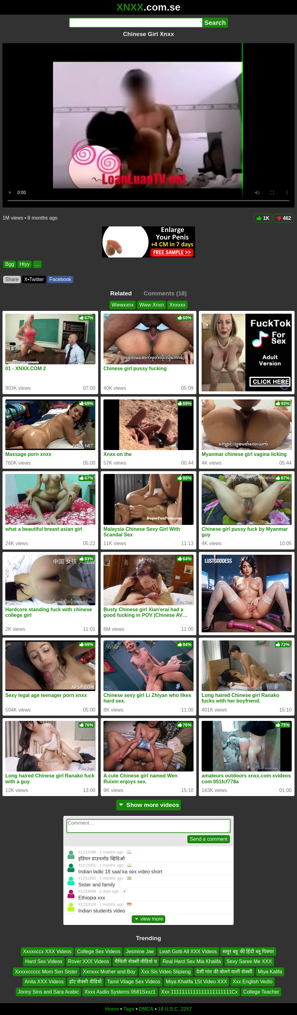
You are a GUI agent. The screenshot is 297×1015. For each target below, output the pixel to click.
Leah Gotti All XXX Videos (188, 951)
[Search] (135, 23)
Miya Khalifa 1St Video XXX (196, 981)
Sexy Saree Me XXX (249, 961)
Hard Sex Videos (43, 961)
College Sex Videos (98, 951)
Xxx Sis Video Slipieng (166, 971)
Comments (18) (165, 293)
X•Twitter (34, 279)
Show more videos (148, 805)
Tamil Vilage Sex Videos (133, 981)
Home (112, 1009)
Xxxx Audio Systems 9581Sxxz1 (120, 991)
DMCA (146, 1009)
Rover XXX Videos (88, 961)
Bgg (9, 264)
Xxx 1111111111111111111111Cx (199, 991)
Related (121, 293)
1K (263, 218)
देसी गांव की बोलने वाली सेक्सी (224, 971)
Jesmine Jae (140, 951)
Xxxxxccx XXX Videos (47, 951)
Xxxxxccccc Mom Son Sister (46, 971)
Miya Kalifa (270, 971)
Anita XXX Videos (44, 981)
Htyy (25, 264)
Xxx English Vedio (252, 981)
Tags (129, 1009)
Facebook (60, 279)
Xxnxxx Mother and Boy (109, 971)
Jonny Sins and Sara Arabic (48, 991)
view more (148, 919)
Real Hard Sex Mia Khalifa (191, 961)
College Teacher (261, 991)
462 (283, 218)
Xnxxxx (177, 304)
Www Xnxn (151, 304)
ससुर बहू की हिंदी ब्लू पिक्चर (248, 951)
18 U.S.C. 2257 (175, 1009)
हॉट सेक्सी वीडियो (85, 981)
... (37, 264)
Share (12, 279)
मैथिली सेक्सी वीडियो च (136, 961)
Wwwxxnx (123, 304)
